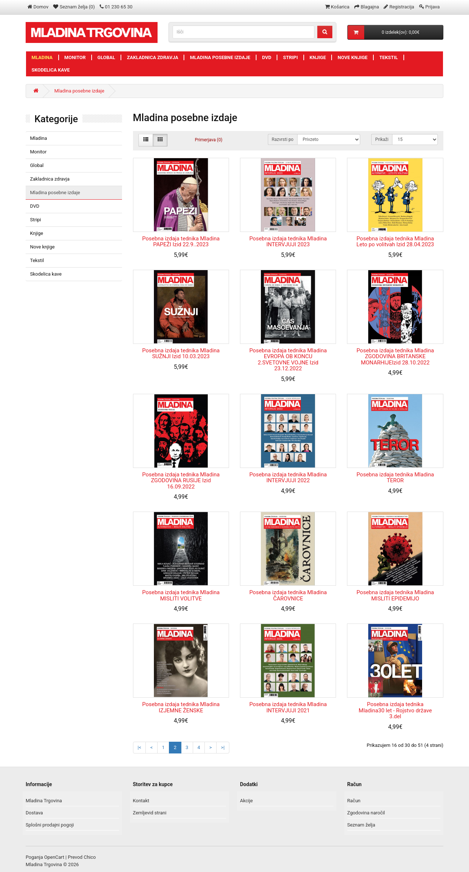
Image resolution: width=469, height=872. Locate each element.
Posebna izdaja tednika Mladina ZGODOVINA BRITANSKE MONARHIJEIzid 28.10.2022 (395, 356)
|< (139, 747)
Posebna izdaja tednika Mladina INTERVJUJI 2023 (288, 241)
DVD (266, 57)
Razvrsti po (282, 139)
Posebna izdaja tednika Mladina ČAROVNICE (288, 595)
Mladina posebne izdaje (220, 57)
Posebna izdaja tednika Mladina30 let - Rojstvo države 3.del (395, 710)
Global (106, 57)
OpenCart (54, 857)
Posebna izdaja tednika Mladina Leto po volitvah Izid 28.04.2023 (395, 241)
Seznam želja (361, 825)
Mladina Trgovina (44, 800)
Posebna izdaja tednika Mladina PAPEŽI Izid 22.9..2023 (180, 241)
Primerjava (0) (208, 139)
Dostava (34, 812)
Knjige (318, 57)
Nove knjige (352, 57)
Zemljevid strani (150, 812)
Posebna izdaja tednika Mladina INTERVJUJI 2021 (288, 707)
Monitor (75, 57)
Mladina (42, 57)
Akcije (246, 800)
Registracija (401, 7)
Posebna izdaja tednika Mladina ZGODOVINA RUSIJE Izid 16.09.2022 (180, 480)
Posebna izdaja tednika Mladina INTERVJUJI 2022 (288, 477)
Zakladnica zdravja (152, 57)
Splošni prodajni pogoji (50, 825)
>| (223, 747)
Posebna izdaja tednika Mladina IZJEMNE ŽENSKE (180, 707)
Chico (90, 857)
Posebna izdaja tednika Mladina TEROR (395, 477)
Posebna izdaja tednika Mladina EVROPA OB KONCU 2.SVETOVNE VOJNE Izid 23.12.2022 (288, 359)
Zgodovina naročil (366, 812)
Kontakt (141, 800)
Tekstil (388, 57)
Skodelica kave (51, 70)
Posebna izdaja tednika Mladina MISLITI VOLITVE (180, 595)
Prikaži (381, 139)
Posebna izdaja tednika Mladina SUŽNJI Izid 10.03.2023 (180, 353)
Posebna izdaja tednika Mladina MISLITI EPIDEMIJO (395, 595)
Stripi (290, 57)
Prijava (432, 7)
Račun (354, 800)
